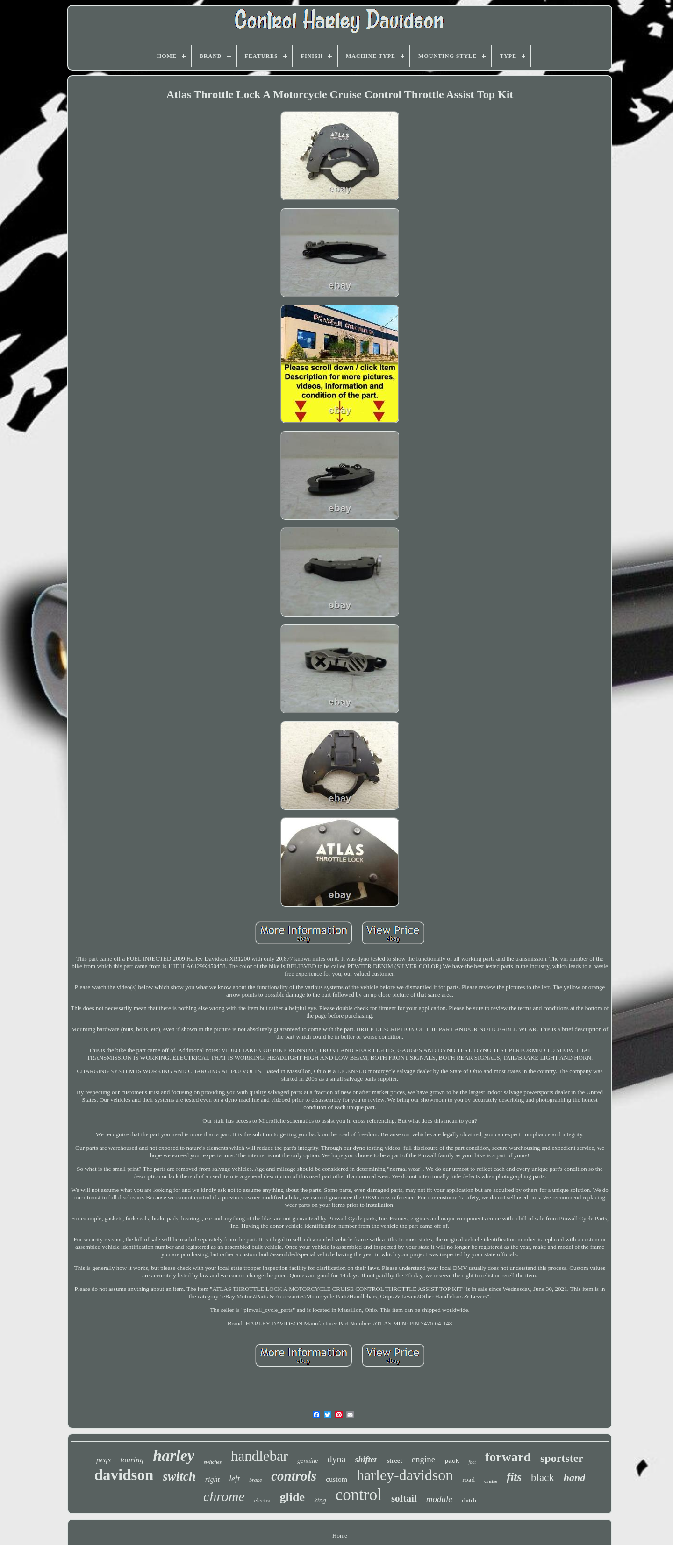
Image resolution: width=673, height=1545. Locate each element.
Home (339, 1535)
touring (131, 1459)
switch (179, 1476)
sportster (561, 1458)
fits (514, 1477)
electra (262, 1500)
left (234, 1478)
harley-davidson (405, 1475)
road (468, 1479)
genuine (307, 1460)
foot (472, 1462)
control (359, 1495)
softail (404, 1498)
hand (574, 1477)
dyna (337, 1459)
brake (255, 1480)
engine (424, 1459)
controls (293, 1475)
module (439, 1499)
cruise (490, 1481)
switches (213, 1462)
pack (451, 1461)
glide (291, 1497)
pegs (103, 1459)
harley (173, 1455)
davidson (124, 1475)
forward (508, 1457)
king (320, 1500)
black (542, 1477)
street (394, 1460)
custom (336, 1479)
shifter (366, 1459)
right (212, 1479)
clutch (469, 1500)
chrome (224, 1496)
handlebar (259, 1456)
